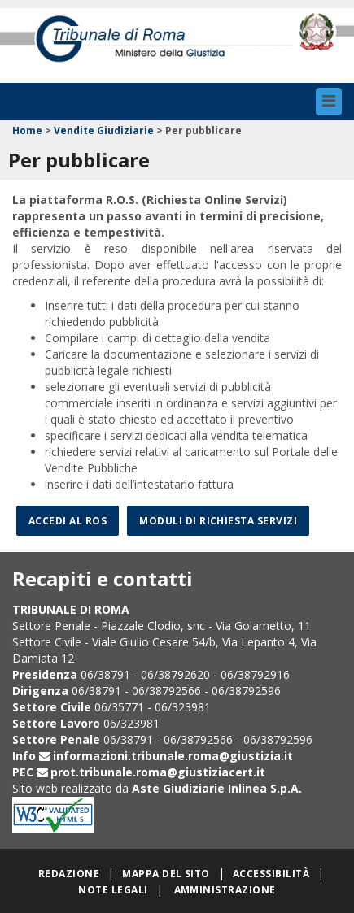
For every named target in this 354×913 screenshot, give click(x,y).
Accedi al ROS (67, 521)
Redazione (68, 873)
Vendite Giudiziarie (104, 130)
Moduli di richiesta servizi (218, 521)
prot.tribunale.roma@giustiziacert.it (157, 772)
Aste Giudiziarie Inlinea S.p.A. (217, 788)
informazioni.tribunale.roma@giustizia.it (173, 755)
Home (27, 130)
